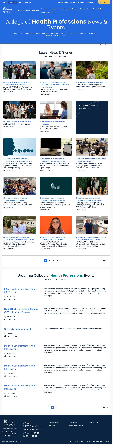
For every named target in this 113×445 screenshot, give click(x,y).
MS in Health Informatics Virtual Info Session (19, 291)
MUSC (5, 2)
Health (20, 2)
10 (64, 261)
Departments (65, 9)
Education (12, 2)
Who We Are (45, 12)
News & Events (63, 2)
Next (105, 261)
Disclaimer (73, 442)
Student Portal (91, 2)
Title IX (89, 442)
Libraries (73, 2)
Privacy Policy (81, 442)
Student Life (97, 9)
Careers (81, 2)
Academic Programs (49, 9)
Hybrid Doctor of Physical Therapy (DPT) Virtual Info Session (21, 311)
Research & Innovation (81, 9)
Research (28, 2)
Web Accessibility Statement (101, 442)
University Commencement (17, 329)
